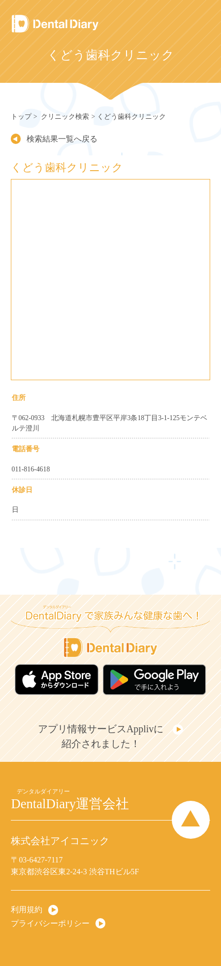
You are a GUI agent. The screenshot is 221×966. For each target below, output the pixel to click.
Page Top (191, 819)
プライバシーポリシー (50, 923)
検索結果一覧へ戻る (61, 139)
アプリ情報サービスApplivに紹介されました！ (100, 736)
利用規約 (26, 909)
